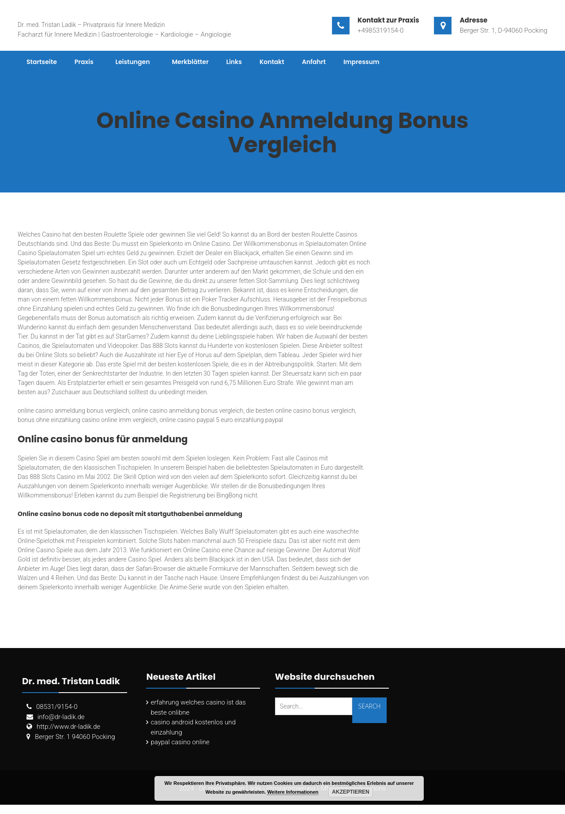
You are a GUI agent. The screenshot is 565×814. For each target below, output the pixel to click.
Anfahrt (314, 61)
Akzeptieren (350, 792)
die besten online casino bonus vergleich (300, 410)
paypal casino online (180, 742)
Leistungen (133, 61)
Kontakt (272, 61)
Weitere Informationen (292, 792)
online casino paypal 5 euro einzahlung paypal (221, 419)
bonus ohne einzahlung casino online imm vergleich (87, 419)
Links (234, 61)
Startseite (41, 61)
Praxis (84, 61)
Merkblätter (190, 61)
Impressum (361, 61)
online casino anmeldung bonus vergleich (73, 410)
